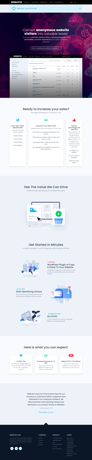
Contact (40, 440)
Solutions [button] (26, 2)
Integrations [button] (43, 2)
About (40, 438)
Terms (40, 442)
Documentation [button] (58, 2)
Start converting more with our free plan (45, 48)
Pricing (55, 446)
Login (71, 2)
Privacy (40, 445)
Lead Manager (57, 440)
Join (75, 2)
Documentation (57, 449)
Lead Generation (57, 438)
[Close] (80, 8)
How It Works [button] (35, 2)
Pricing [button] (51, 2)
